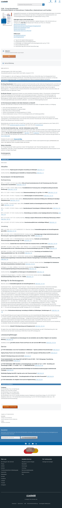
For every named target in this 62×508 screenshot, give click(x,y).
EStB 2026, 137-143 (40, 283)
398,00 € (14, 51)
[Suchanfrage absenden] (43, 5)
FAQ (23, 474)
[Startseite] (31, 496)
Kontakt (3, 476)
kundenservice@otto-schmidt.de (17, 125)
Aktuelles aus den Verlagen (28, 461)
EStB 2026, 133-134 (52, 243)
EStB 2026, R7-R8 (39, 365)
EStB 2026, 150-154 (39, 326)
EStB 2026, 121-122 (52, 192)
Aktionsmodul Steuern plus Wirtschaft (22, 30)
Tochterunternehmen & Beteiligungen (9, 470)
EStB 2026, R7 (56, 349)
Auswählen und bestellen (10, 407)
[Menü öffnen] (59, 1)
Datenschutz (20, 503)
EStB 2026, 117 (40, 169)
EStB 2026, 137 (29, 276)
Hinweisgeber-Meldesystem (44, 503)
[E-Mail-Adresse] (10, 437)
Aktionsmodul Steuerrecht (20, 24)
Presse (2, 464)
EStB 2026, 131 (53, 222)
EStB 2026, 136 (32, 268)
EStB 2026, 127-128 (8, 205)
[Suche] (30, 5)
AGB (25, 503)
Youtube (3, 482)
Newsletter (24, 464)
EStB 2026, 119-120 (12, 189)
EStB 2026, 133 (38, 235)
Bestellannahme (25, 472)
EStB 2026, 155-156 (51, 342)
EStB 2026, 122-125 (48, 195)
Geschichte (3, 472)
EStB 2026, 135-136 (30, 264)
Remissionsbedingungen (27, 470)
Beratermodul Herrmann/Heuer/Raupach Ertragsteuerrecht (27, 26)
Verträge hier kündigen (47, 461)
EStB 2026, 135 (4, 259)
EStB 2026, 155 (9, 339)
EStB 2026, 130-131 (5, 219)
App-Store (27, 132)
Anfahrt (2, 466)
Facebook (3, 478)
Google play (36, 132)
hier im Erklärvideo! (5, 136)
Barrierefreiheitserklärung (32, 503)
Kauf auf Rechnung (9, 63)
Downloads (24, 466)
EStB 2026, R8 (10, 370)
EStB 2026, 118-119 (21, 184)
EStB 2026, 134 (53, 248)
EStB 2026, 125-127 (14, 200)
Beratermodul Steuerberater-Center (22, 27)
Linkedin (3, 480)
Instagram (3, 484)
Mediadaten (4, 474)
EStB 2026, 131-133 (11, 231)
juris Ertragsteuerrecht (19, 37)
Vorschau (24, 468)
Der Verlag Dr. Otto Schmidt (7, 461)
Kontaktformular (39, 125)
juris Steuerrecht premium (20, 35)
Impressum (14, 503)
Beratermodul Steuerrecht (20, 29)
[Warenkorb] (50, 2)
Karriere (3, 468)
